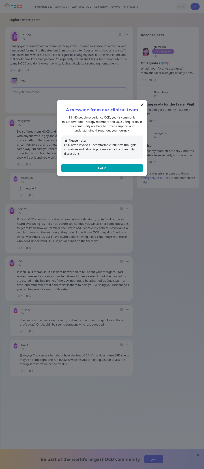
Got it (102, 168)
